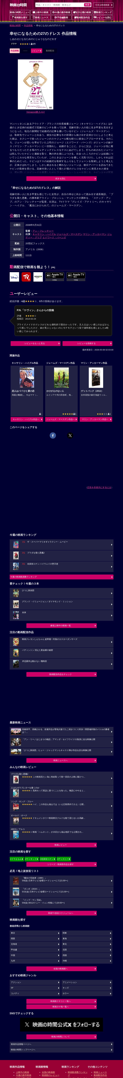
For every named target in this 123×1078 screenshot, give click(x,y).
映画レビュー (61, 845)
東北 (65, 944)
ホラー (66, 993)
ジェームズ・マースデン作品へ (60, 419)
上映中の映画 (40, 12)
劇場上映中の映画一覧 (60, 625)
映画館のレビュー (50, 1075)
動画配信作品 (82, 17)
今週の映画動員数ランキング (23, 577)
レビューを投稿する (86, 343)
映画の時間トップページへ (23, 1050)
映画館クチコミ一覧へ (60, 1001)
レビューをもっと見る (35, 343)
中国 (13, 955)
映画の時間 (15, 25)
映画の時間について (60, 1036)
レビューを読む (103, 17)
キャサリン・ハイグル (44, 234)
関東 (65, 933)
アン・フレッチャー (43, 231)
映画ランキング (103, 12)
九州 (13, 961)
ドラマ (14, 44)
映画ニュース (40, 17)
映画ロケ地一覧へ (61, 1006)
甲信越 (14, 950)
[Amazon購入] (36, 112)
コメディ (15, 993)
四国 (65, 955)
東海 (65, 939)
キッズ (66, 988)
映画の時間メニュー (20, 12)
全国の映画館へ (60, 969)
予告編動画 (61, 17)
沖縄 (65, 961)
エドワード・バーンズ (54, 237)
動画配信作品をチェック (60, 674)
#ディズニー (62, 859)
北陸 (65, 950)
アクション (16, 982)
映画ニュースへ (60, 760)
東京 (13, 933)
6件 (28, 44)
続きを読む (60, 178)
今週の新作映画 (61, 12)
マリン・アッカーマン (94, 234)
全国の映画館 (48, 1072)
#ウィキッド (30, 859)
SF (12, 988)
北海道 (14, 944)
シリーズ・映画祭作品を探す (60, 864)
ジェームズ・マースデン (69, 234)
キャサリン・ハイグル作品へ (26, 419)
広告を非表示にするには (99, 487)
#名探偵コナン (46, 859)
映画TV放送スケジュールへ (60, 913)
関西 (13, 939)
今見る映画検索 (102, 5)
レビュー (36, 51)
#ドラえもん (16, 859)
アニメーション (70, 982)
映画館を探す (20, 17)
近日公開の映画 (82, 12)
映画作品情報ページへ (21, 1044)
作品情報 (28, 25)
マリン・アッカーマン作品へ (95, 419)
